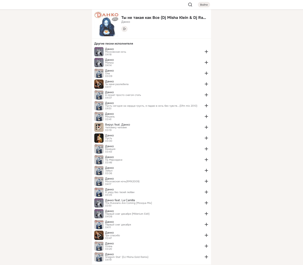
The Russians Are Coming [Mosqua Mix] (128, 203)
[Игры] (80, 52)
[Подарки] (46, 52)
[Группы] (80, 18)
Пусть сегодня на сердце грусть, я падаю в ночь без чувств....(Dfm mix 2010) (151, 106)
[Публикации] (46, 35)
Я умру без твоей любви (119, 192)
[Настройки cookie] (63, 260)
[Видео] (80, 35)
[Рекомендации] (63, 69)
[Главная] (46, 18)
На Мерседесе (113, 160)
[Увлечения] (63, 18)
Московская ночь (115, 52)
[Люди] (63, 35)
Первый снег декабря (118, 224)
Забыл (108, 170)
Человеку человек (116, 127)
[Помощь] (46, 69)
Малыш (109, 62)
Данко (109, 49)
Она (107, 73)
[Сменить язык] (63, 243)
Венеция (110, 149)
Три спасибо (112, 235)
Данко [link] (125, 22)
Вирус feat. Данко (117, 124)
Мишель (110, 116)
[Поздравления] (63, 52)
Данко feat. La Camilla (120, 200)
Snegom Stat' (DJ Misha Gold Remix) (126, 257)
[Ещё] (63, 235)
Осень (108, 246)
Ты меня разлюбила (117, 84)
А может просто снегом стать (123, 95)
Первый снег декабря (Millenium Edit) (127, 214)
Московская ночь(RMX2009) (122, 181)
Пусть (108, 138)
